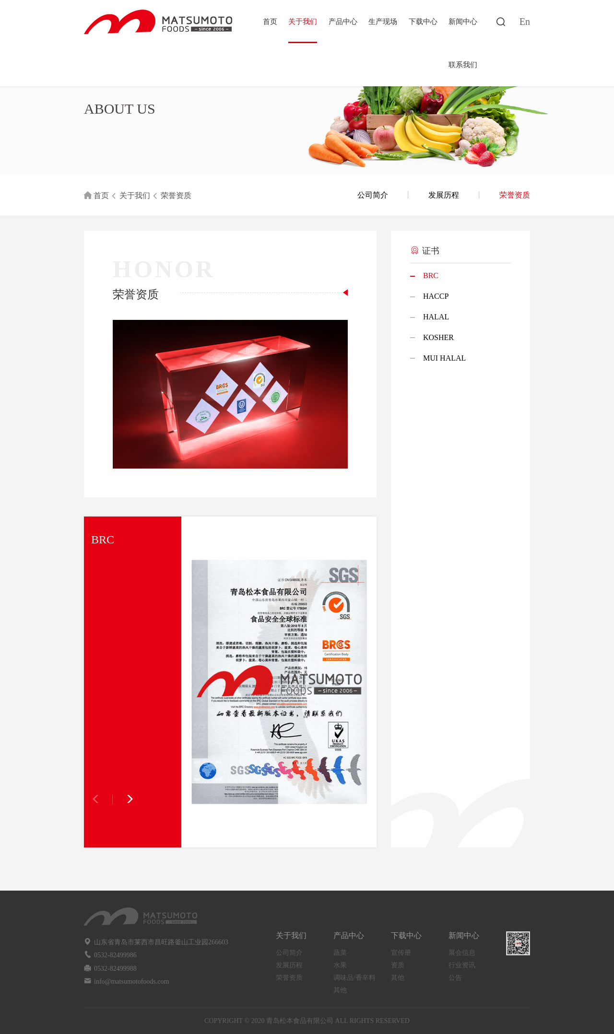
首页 (270, 21)
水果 (340, 965)
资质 (397, 965)
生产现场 (382, 21)
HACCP (436, 296)
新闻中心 (463, 21)
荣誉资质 (176, 195)
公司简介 (372, 195)
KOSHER (438, 337)
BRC (430, 275)
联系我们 (463, 65)
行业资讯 (462, 965)
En (525, 21)
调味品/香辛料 (354, 977)
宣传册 (401, 952)
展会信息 (462, 952)
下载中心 (423, 21)
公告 (455, 977)
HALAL (436, 317)
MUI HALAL (444, 358)
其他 (340, 990)
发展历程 (443, 195)
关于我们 (302, 21)
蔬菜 (340, 952)
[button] (123, 799)
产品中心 (343, 21)
